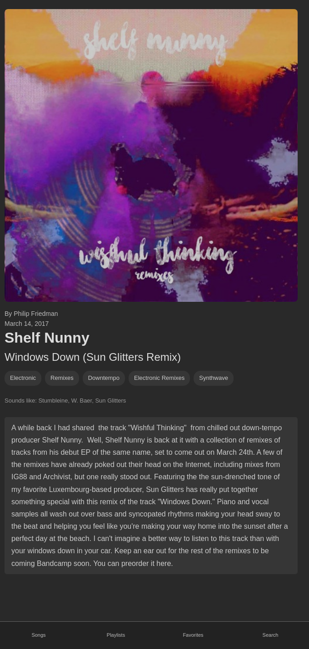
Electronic (23, 377)
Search (271, 635)
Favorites (193, 635)
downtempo (104, 377)
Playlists (116, 635)
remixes (62, 377)
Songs (38, 635)
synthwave (213, 377)
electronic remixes (159, 377)
